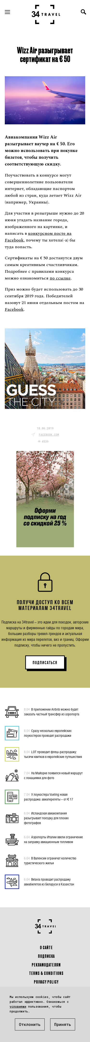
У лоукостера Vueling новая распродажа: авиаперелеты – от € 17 (48, 796)
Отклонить (30, 1024)
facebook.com (49, 434)
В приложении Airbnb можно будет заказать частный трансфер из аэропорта (51, 711)
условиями (18, 1006)
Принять (62, 1024)
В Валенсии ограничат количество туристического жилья (50, 860)
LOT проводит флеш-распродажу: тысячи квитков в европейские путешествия (53, 754)
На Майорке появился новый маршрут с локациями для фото (53, 775)
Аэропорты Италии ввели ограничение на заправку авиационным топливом (53, 839)
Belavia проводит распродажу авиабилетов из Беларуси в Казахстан (49, 881)
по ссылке (60, 278)
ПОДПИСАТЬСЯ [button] (45, 662)
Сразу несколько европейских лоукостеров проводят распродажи (48, 732)
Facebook (14, 309)
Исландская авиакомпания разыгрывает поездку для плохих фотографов (46, 818)
